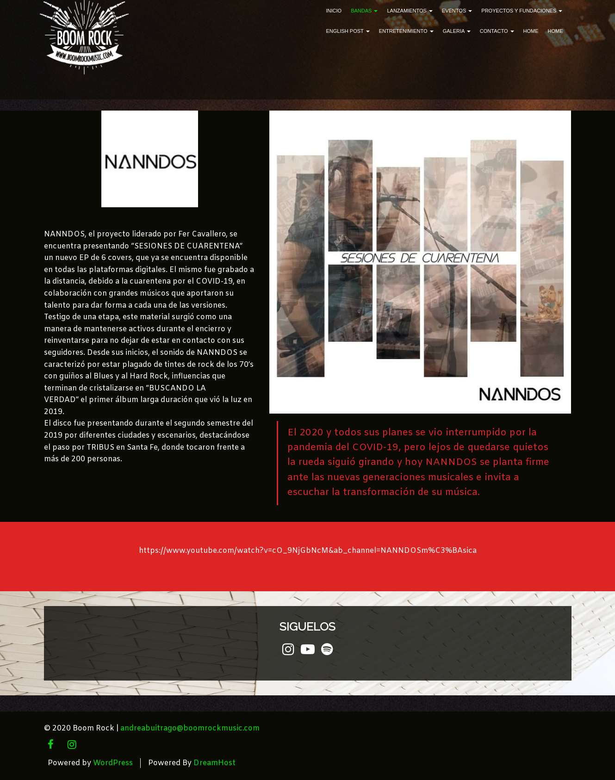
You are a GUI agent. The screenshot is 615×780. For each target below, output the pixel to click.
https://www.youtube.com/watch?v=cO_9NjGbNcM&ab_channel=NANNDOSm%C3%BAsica (308, 551)
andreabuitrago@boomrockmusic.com (190, 728)
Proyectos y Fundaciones (521, 10)
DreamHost (214, 763)
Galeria (457, 31)
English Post (348, 31)
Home (531, 31)
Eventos (457, 10)
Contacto (497, 31)
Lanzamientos (409, 10)
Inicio (334, 10)
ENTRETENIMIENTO (406, 31)
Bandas (364, 10)
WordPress (113, 763)
